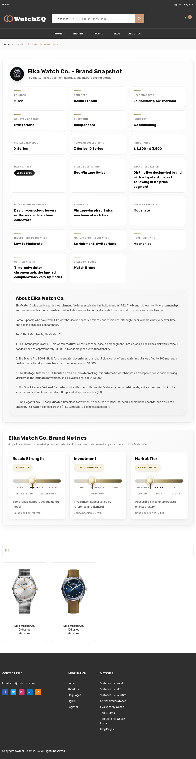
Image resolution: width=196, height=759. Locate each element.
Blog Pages (74, 695)
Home (60, 33)
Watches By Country (113, 695)
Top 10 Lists (107, 713)
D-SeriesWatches (24, 629)
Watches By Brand (111, 683)
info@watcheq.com (22, 683)
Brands (79, 33)
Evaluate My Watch (112, 707)
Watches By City (110, 689)
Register (189, 4)
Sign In (177, 4)
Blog (117, 33)
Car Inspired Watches (113, 701)
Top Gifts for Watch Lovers (112, 721)
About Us (134, 33)
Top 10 (100, 33)
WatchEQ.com (24, 751)
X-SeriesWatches (73, 629)
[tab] (6, 550)
